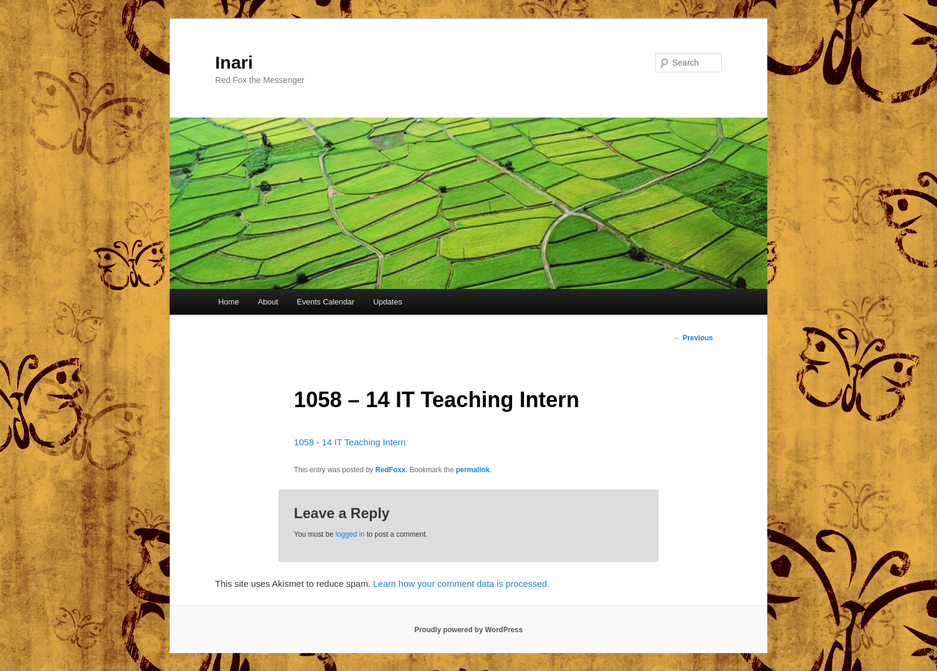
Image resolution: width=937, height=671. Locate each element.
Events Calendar (325, 301)
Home (228, 301)
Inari (234, 62)
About (268, 301)
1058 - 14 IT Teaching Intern (350, 442)
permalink (473, 470)
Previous (693, 338)
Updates (387, 301)
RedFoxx (390, 470)
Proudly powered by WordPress (468, 630)
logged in (350, 534)
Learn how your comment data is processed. (461, 583)
